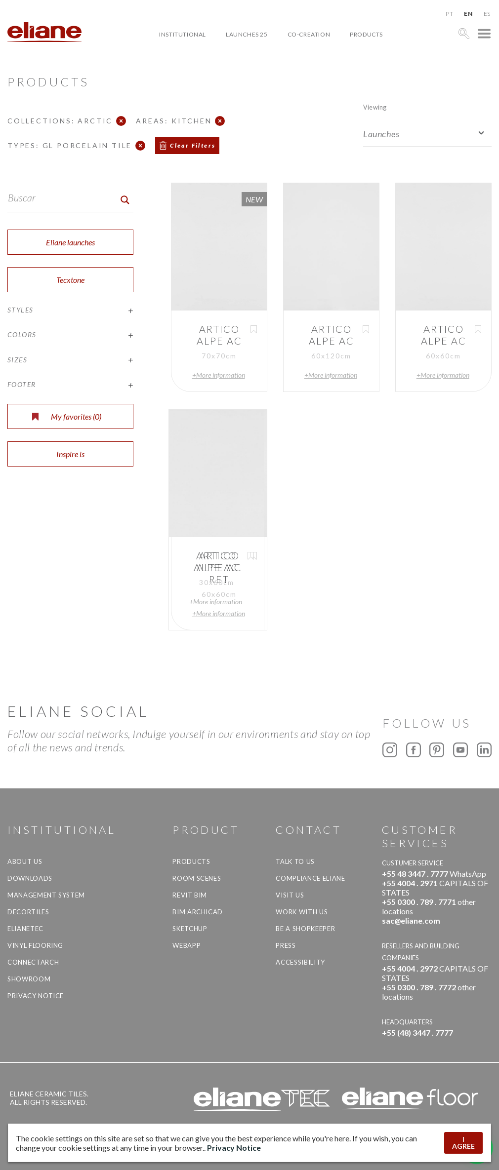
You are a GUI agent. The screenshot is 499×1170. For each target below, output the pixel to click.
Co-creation (309, 34)
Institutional (182, 34)
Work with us (302, 912)
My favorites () (66, 416)
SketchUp (189, 929)
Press (285, 945)
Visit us (290, 895)
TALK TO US (295, 861)
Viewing (374, 107)
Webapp (186, 945)
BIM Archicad (197, 912)
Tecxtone (70, 279)
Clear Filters (192, 145)
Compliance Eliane (310, 878)
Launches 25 (247, 34)
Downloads (29, 878)
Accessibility (300, 962)
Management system (46, 895)
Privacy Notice (35, 996)
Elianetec (25, 929)
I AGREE (463, 1142)
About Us (24, 861)
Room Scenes (196, 878)
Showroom (28, 979)
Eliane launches (70, 242)
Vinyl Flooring (35, 945)
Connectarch (33, 962)
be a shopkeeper (305, 929)
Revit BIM (189, 895)
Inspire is (70, 454)
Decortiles (28, 912)
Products (366, 34)
